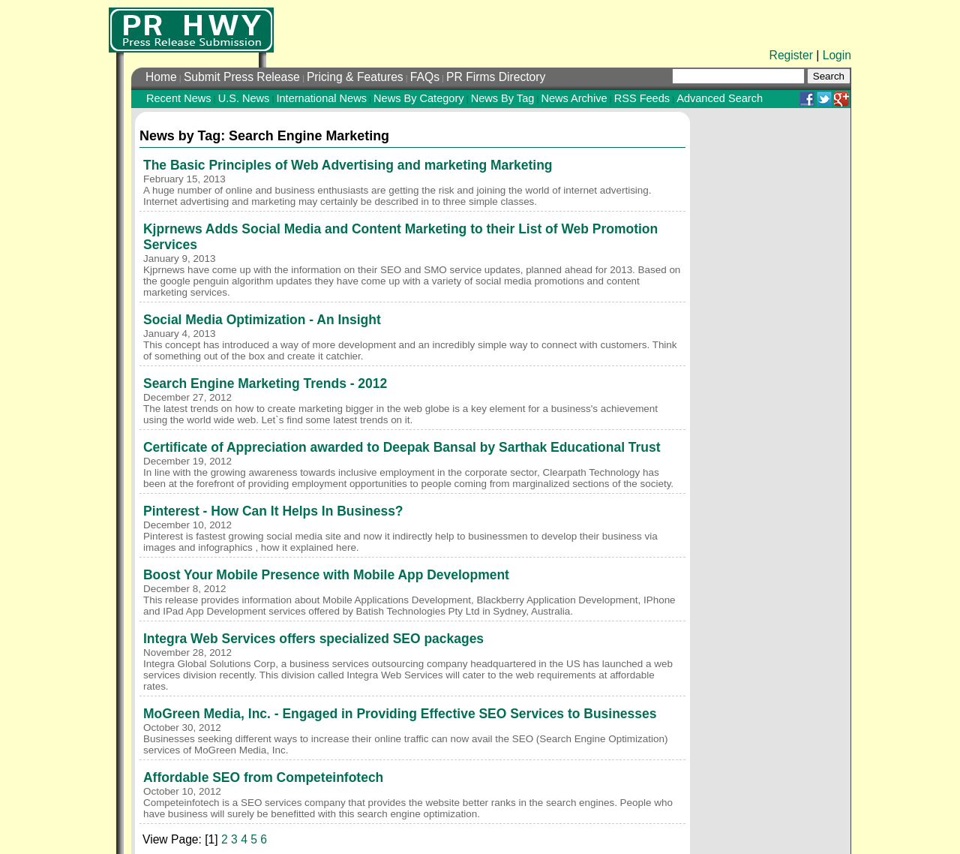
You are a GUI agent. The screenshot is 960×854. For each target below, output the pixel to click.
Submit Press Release (242, 77)
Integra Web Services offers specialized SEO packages (313, 638)
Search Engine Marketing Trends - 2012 (265, 383)
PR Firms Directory (495, 77)
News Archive (574, 98)
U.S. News (244, 98)
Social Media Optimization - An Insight (262, 319)
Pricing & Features (355, 77)
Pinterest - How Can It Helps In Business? (273, 511)
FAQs (425, 77)
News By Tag (503, 98)
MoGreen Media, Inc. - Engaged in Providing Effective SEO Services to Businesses (399, 713)
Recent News (179, 98)
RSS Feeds (642, 98)
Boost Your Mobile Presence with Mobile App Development (326, 574)
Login (837, 55)
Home (161, 77)
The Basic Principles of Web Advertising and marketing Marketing (348, 165)
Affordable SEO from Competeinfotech (263, 777)
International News (321, 98)
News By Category (419, 98)
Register (791, 55)
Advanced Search (719, 98)
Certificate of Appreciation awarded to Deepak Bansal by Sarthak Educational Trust (402, 447)
